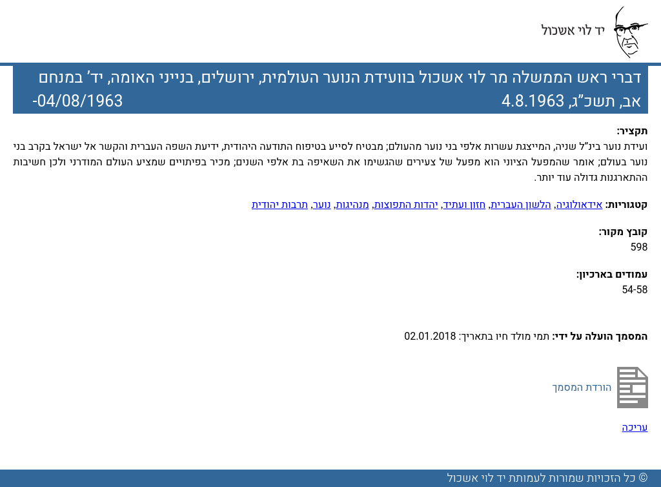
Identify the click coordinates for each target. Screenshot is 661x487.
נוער (322, 204)
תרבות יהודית (280, 204)
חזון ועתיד (464, 204)
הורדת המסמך (581, 387)
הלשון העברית (521, 204)
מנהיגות (352, 204)
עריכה (635, 427)
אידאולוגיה (579, 204)
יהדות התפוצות (406, 204)
